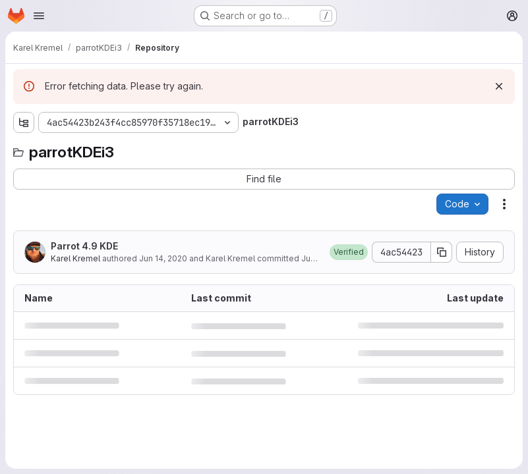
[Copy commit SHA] (441, 252)
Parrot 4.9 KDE (84, 245)
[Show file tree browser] (23, 122)
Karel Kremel (75, 258)
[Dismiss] (499, 86)
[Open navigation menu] (38, 15)
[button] (349, 252)
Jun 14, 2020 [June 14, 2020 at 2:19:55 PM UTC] (163, 258)
